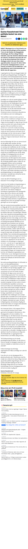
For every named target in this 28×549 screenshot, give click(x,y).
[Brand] (5, 8)
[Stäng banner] (26, 1)
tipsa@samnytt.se (17, 380)
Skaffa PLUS (20, 8)
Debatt (2, 29)
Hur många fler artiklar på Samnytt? (16, 425)
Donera (13, 8)
